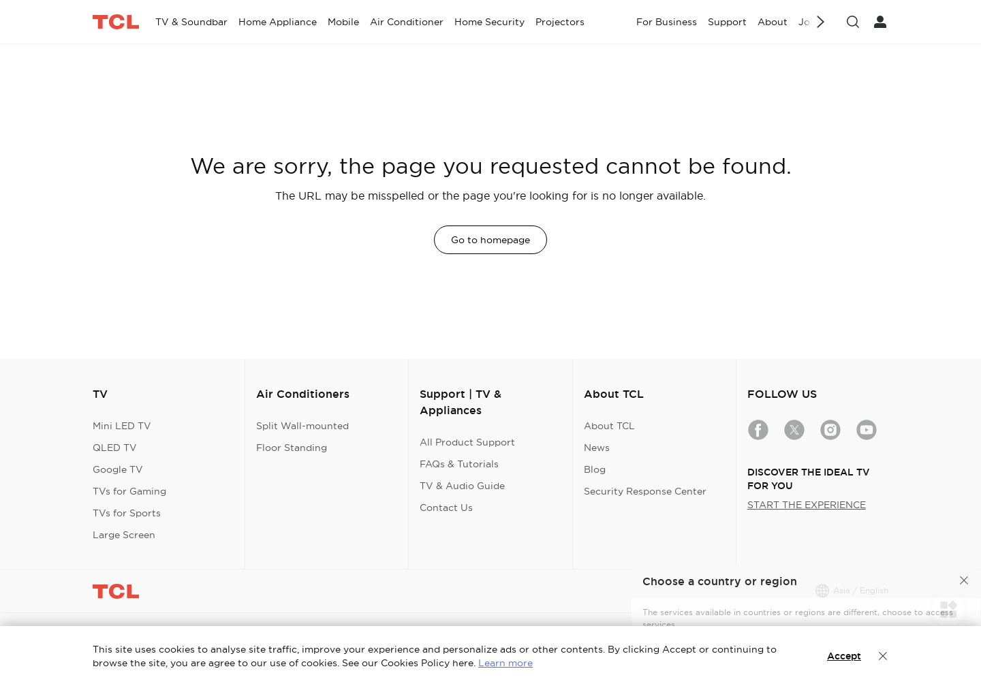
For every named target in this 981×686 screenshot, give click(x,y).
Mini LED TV (122, 426)
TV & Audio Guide (462, 486)
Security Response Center (645, 491)
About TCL (609, 426)
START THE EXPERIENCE (806, 505)
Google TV (118, 469)
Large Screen (124, 535)
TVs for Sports (127, 513)
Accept (844, 656)
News (597, 447)
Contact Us (446, 507)
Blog (595, 469)
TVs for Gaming (129, 491)
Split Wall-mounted (302, 426)
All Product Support (467, 442)
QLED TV (115, 447)
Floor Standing (291, 447)
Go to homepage (490, 240)
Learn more (505, 663)
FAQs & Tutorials (459, 464)
